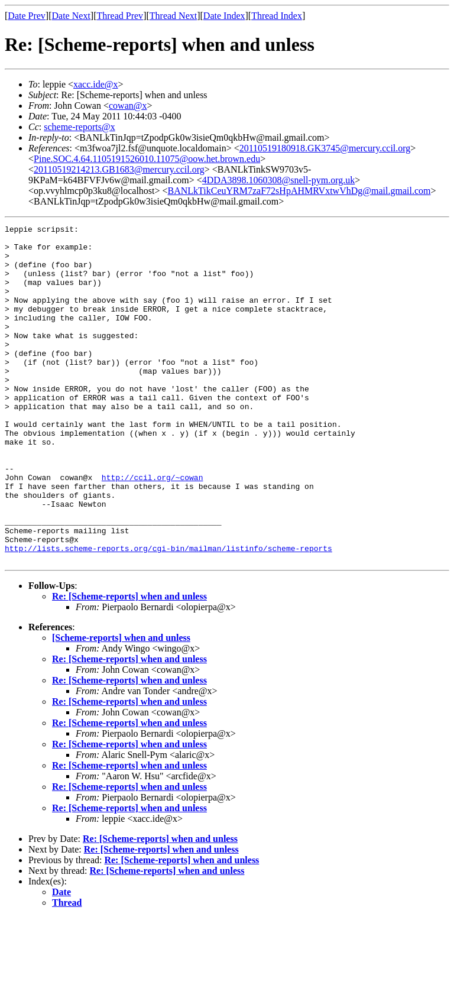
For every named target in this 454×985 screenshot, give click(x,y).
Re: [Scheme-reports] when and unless (129, 664)
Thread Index (276, 16)
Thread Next (173, 16)
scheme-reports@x (79, 127)
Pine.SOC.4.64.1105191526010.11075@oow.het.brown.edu (147, 159)
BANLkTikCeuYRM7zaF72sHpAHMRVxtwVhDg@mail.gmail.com (299, 191)
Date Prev (27, 16)
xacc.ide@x (95, 84)
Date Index (224, 16)
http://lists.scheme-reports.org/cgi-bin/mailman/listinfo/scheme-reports (168, 613)
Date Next (71, 16)
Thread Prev (119, 16)
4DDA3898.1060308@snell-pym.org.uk (278, 180)
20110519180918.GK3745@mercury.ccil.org (325, 148)
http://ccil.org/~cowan (152, 528)
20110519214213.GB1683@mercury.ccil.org (119, 169)
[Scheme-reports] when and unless (121, 705)
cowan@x (128, 106)
